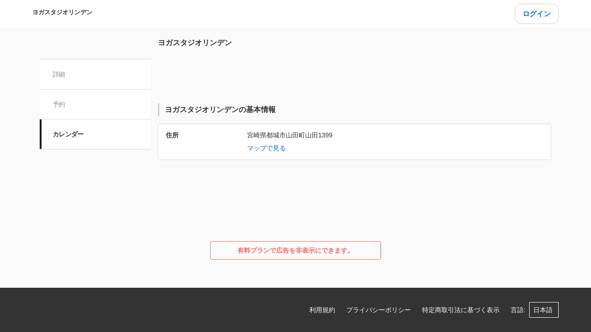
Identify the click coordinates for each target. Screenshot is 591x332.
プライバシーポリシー (378, 310)
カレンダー (68, 134)
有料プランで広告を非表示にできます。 (295, 250)
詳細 (59, 74)
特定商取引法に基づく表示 (461, 310)
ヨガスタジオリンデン (62, 12)
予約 (59, 104)
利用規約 (322, 310)
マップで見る (266, 148)
